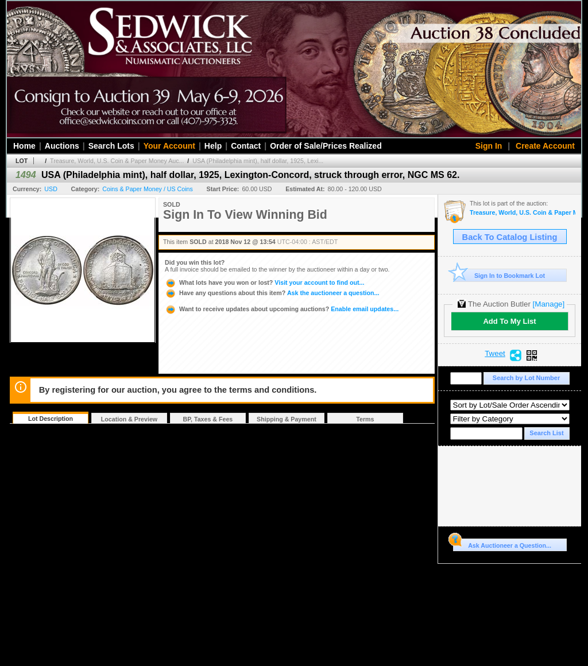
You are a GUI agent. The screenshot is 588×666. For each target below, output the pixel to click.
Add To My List (509, 321)
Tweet (495, 354)
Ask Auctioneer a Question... (502, 544)
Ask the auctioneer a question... (272, 292)
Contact (246, 145)
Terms (365, 419)
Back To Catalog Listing (510, 237)
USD (50, 188)
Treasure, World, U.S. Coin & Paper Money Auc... (117, 160)
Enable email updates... (282, 308)
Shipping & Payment (286, 419)
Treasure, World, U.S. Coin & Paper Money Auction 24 (522, 213)
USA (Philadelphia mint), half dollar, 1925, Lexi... (257, 160)
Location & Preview (129, 419)
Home (24, 145)
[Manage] (549, 304)
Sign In (488, 145)
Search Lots (111, 145)
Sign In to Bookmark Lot (499, 275)
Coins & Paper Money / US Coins (147, 188)
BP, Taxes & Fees (208, 419)
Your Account (169, 145)
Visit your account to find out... (264, 282)
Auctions (62, 145)
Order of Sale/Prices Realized (326, 145)
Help (213, 145)
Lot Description (50, 418)
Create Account (545, 145)
